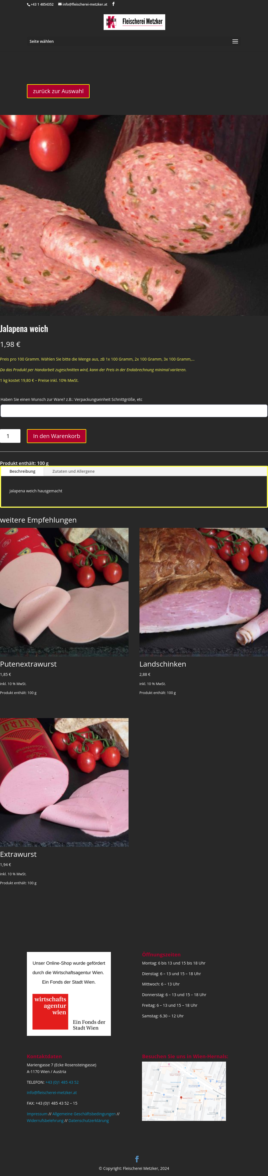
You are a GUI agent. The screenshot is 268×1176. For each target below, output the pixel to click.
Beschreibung (22, 471)
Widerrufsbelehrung (45, 1120)
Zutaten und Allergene (73, 471)
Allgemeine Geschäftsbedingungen (84, 1113)
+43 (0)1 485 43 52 (62, 1082)
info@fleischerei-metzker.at (52, 1092)
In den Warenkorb (56, 436)
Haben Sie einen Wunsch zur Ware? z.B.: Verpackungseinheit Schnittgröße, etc (72, 399)
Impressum (37, 1113)
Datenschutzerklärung (88, 1120)
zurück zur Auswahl (58, 91)
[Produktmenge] (10, 436)
